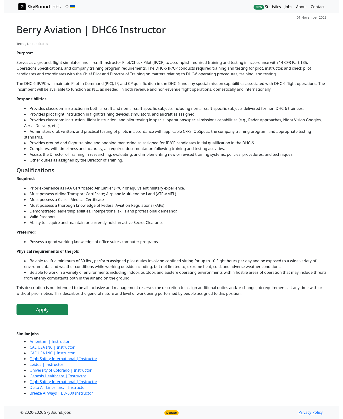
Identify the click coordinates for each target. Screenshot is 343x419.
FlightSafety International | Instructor (63, 358)
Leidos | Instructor (46, 364)
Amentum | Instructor (50, 341)
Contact (318, 6)
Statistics (267, 7)
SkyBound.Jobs (39, 6)
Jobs (288, 6)
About (301, 6)
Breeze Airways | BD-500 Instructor (61, 393)
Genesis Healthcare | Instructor (58, 376)
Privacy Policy (311, 412)
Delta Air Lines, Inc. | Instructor (58, 387)
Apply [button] (42, 309)
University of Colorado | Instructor (61, 370)
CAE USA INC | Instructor (52, 347)
